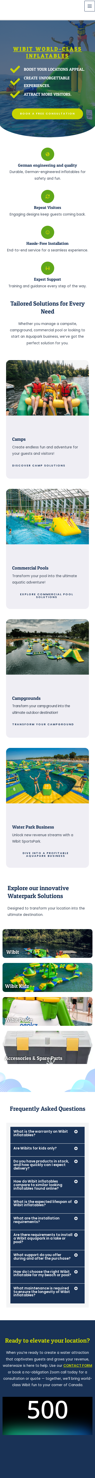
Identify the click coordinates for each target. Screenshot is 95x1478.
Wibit (12, 952)
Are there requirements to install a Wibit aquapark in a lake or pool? (42, 1238)
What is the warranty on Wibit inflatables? (40, 1133)
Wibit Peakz (18, 1020)
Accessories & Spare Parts (33, 1058)
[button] (47, 1135)
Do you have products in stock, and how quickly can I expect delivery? (41, 1165)
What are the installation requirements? (36, 1220)
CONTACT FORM (77, 1365)
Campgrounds (26, 698)
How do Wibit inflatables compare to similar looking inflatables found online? (37, 1185)
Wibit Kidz (17, 986)
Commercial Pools (30, 568)
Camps (19, 439)
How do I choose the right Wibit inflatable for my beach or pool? (42, 1273)
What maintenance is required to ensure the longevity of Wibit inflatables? (41, 1292)
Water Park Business (33, 827)
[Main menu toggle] (89, 6)
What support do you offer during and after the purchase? (42, 1257)
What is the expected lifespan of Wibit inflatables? (42, 1203)
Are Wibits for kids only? (35, 1148)
